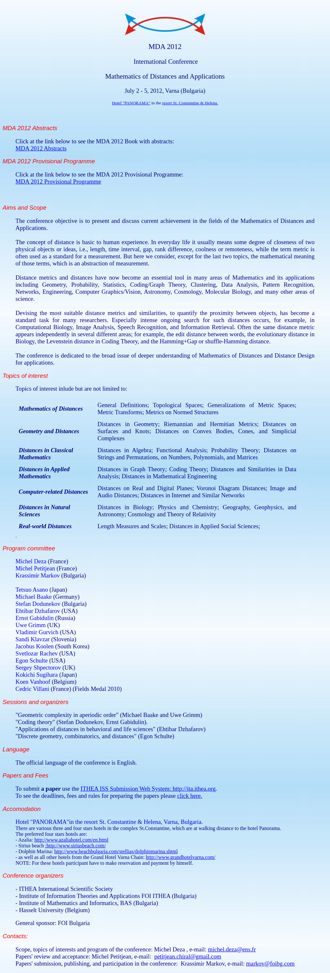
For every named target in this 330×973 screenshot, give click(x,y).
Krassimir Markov (37, 575)
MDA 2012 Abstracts (41, 148)
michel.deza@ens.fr (232, 949)
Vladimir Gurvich (37, 632)
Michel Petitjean (35, 568)
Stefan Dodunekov (38, 603)
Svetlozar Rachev (37, 653)
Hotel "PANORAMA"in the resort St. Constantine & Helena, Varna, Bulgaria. (109, 821)
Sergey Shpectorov (39, 667)
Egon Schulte (32, 660)
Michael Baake (34, 596)
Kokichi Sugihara (37, 674)
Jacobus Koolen (35, 646)
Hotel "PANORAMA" (131, 102)
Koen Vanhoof (33, 681)
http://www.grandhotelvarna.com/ (180, 857)
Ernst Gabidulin (35, 618)
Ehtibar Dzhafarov (38, 610)
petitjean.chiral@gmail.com (187, 956)
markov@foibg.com (270, 963)
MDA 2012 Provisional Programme (58, 181)
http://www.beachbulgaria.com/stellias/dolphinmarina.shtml (116, 851)
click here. (189, 795)
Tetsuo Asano (32, 589)
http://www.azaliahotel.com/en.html (71, 840)
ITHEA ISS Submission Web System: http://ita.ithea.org (148, 788)
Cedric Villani (33, 688)
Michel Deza (30, 561)
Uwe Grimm (31, 625)
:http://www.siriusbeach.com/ (75, 845)
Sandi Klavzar (33, 639)
